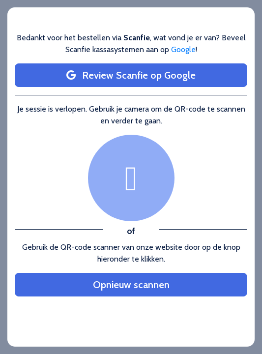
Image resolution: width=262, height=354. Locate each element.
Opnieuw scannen (131, 285)
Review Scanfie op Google (131, 75)
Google (183, 49)
